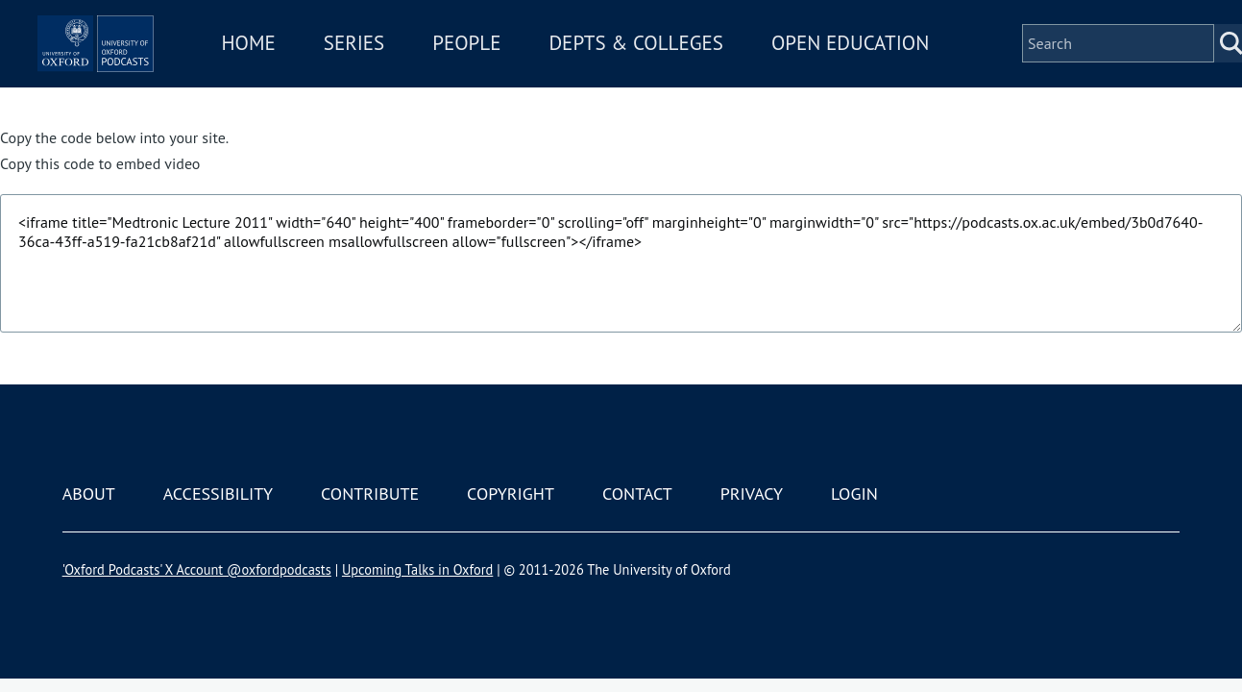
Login (854, 493)
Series (457, 56)
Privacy (751, 493)
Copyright (510, 493)
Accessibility (218, 493)
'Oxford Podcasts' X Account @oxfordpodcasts (196, 569)
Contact (637, 493)
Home (352, 56)
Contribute (370, 493)
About (88, 493)
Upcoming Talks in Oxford (417, 569)
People (570, 56)
